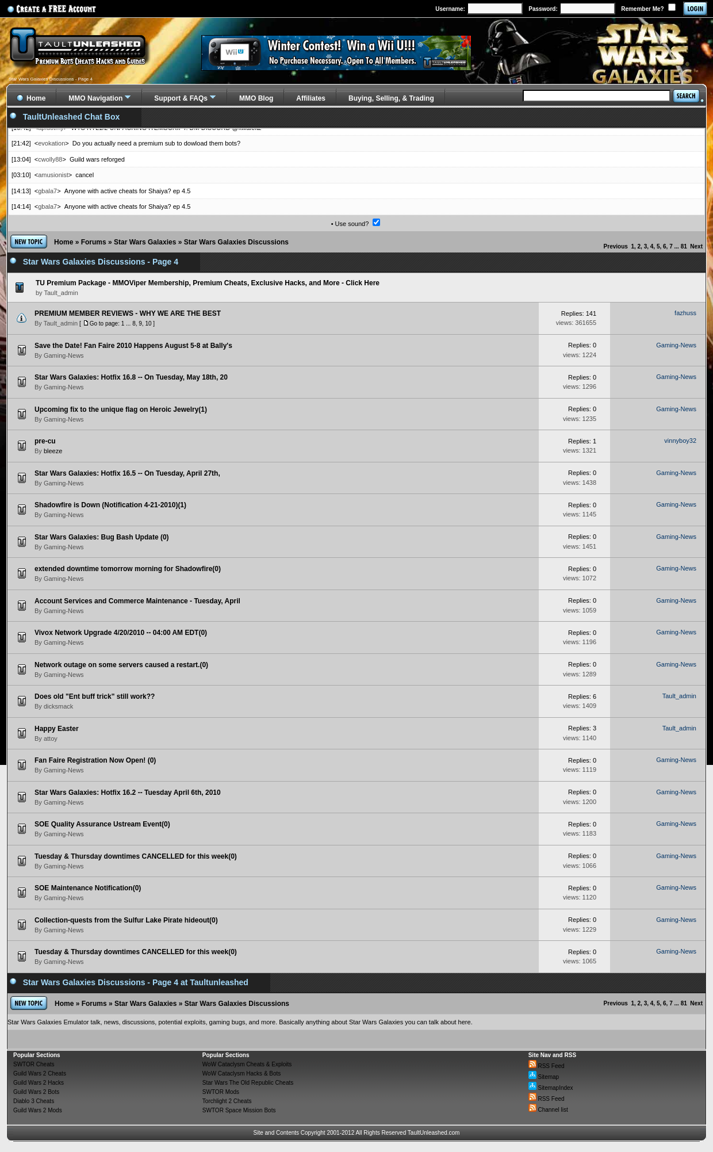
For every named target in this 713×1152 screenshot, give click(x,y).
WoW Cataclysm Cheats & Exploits (247, 1064)
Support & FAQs (181, 98)
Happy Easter (56, 729)
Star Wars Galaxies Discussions (236, 242)
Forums (93, 242)
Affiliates (310, 98)
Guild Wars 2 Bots (36, 1092)
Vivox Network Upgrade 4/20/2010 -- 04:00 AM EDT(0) (120, 633)
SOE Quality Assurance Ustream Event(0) (102, 824)
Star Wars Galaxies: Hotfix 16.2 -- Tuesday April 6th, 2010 (127, 793)
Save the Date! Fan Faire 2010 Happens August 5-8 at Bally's (133, 346)
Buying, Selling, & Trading (391, 98)
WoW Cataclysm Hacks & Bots (241, 1073)
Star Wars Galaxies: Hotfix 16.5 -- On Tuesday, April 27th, (127, 473)
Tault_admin (61, 323)
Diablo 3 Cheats (33, 1101)
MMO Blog (256, 98)
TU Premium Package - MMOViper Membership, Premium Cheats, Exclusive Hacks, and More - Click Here (207, 283)
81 (684, 246)
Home (63, 242)
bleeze (53, 450)
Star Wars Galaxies (145, 242)
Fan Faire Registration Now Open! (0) (95, 760)
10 (148, 323)
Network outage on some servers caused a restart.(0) (121, 665)
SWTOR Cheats (34, 1064)
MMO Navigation (95, 98)
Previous (616, 246)
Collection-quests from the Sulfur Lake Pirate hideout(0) (126, 920)
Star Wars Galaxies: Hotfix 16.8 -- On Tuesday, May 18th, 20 (131, 377)
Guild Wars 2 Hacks (38, 1083)
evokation (51, 143)
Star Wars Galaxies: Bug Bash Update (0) (101, 537)
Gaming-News (64, 355)
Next (696, 246)
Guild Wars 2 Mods (37, 1110)
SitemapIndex (550, 1088)
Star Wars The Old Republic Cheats (247, 1083)
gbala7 (47, 190)
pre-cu (45, 441)
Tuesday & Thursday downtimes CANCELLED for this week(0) (135, 856)
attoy (50, 738)
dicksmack (58, 706)
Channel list (548, 1110)
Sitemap (543, 1077)
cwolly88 (50, 159)
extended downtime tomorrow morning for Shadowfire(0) (127, 569)
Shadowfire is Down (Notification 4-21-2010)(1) (110, 505)
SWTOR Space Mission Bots (239, 1110)
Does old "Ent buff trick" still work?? (94, 696)
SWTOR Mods (220, 1092)
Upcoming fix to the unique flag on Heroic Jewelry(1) (120, 409)
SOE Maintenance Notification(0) (87, 888)
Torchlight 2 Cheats (227, 1101)
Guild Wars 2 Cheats (39, 1073)
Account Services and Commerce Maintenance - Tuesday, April (137, 601)
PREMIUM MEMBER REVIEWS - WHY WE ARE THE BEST (127, 313)
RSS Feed (546, 1066)
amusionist (53, 174)
